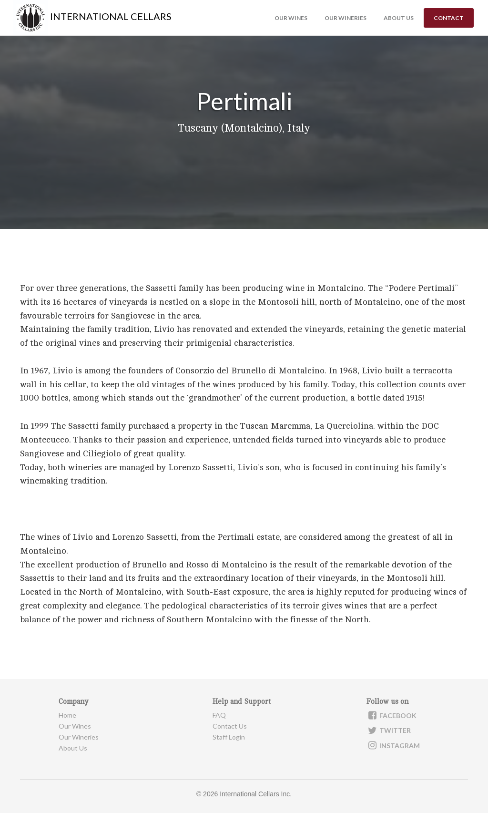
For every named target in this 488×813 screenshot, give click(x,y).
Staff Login (229, 737)
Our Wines (290, 17)
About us (399, 17)
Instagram (393, 745)
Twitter (388, 730)
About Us (73, 748)
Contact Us (230, 726)
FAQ (219, 715)
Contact (449, 17)
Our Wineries (345, 17)
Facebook (391, 715)
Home (67, 715)
